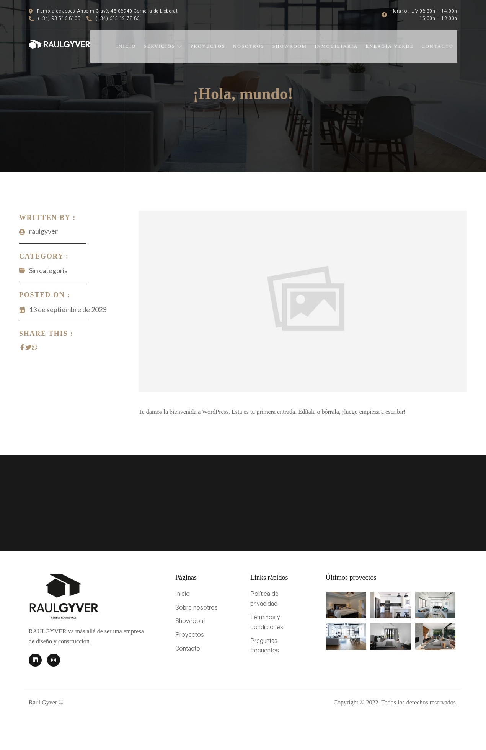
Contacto (437, 46)
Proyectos (208, 46)
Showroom (289, 46)
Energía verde (390, 46)
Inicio (126, 46)
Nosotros (249, 46)
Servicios (163, 46)
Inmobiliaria (336, 46)
